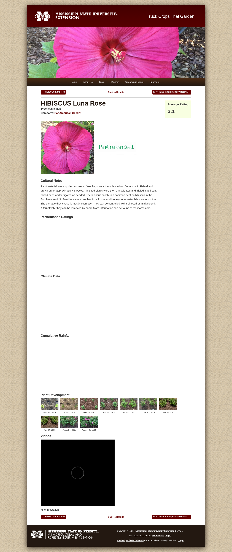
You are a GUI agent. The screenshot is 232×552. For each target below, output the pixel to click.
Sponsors (155, 82)
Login (181, 540)
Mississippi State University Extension (86, 16)
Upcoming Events (134, 82)
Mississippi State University (131, 540)
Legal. (168, 535)
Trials (101, 82)
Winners (115, 82)
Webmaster (158, 535)
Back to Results (116, 92)
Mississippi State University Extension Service (159, 531)
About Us (88, 82)
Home (74, 82)
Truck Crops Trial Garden (171, 16)
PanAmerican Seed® (68, 112)
